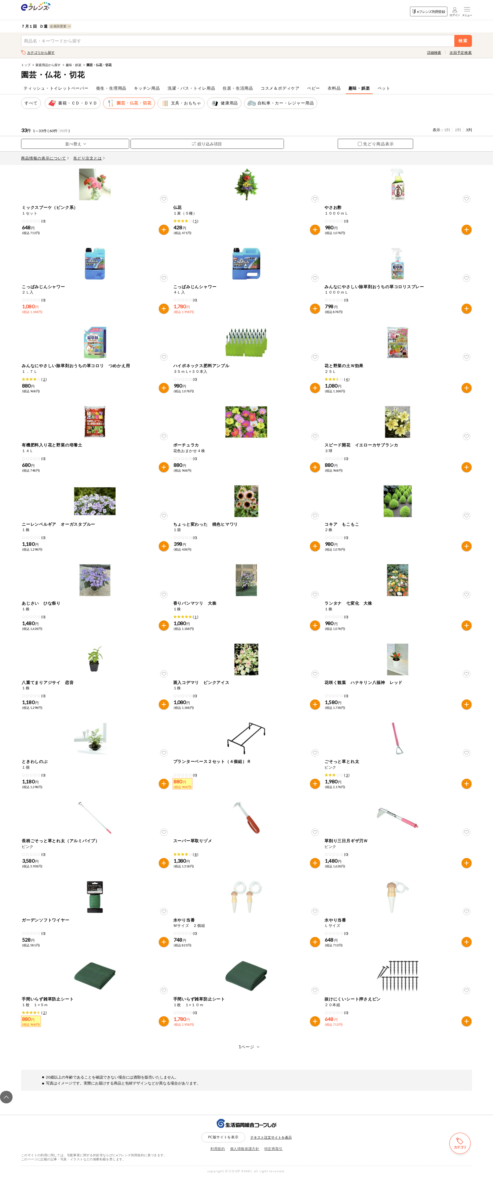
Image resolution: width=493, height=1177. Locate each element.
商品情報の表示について (45, 158)
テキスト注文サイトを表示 (271, 1137)
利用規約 (217, 1148)
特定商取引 (273, 1148)
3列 (469, 129)
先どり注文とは (89, 158)
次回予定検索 (461, 52)
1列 (447, 129)
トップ (25, 65)
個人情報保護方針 (244, 1148)
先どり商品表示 (376, 143)
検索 (463, 40)
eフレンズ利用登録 (429, 11)
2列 (458, 129)
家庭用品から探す (48, 65)
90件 (64, 130)
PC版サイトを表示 (223, 1137)
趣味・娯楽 (73, 65)
